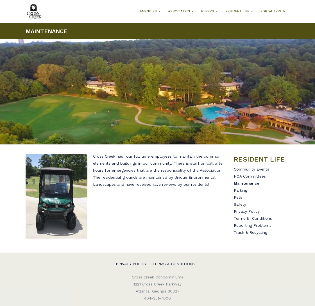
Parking (240, 190)
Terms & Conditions (253, 218)
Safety (240, 204)
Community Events (251, 169)
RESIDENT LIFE (237, 11)
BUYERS (207, 11)
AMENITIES (148, 11)
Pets (238, 197)
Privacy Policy (247, 211)
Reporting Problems (252, 225)
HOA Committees (250, 176)
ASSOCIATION (179, 11)
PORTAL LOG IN (272, 11)
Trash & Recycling (250, 232)
